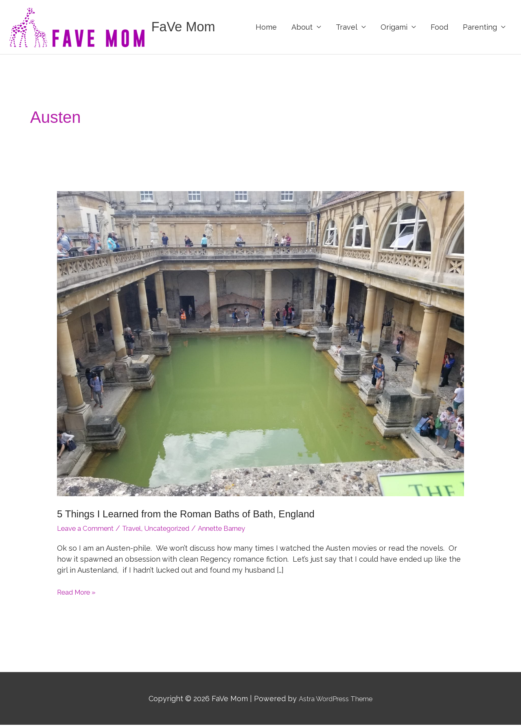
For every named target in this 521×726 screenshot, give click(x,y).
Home (266, 27)
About (302, 27)
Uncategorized (180, 529)
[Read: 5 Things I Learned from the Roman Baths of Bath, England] (260, 344)
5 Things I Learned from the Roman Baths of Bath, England (196, 515)
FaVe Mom (186, 27)
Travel (346, 27)
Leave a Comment (89, 529)
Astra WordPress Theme (335, 699)
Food (439, 27)
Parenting (480, 27)
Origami (394, 27)
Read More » (79, 593)
